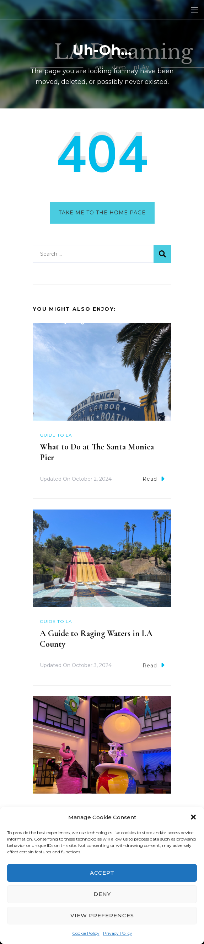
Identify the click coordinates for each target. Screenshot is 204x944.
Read (154, 478)
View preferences (102, 915)
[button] (193, 817)
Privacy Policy (117, 933)
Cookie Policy (86, 933)
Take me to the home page (102, 212)
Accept (102, 872)
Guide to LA (56, 435)
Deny (102, 894)
